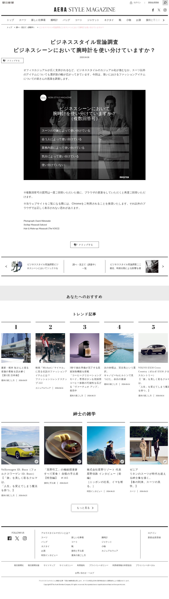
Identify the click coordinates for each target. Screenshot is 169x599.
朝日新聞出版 (33, 565)
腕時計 (54, 20)
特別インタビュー (49, 555)
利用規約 (81, 565)
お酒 (138, 20)
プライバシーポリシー (98, 565)
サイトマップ (49, 565)
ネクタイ (109, 20)
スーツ (22, 20)
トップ (10, 20)
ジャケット (93, 20)
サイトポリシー (66, 565)
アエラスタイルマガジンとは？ (55, 533)
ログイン (137, 2)
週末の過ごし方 (78, 555)
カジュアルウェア (110, 551)
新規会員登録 (153, 2)
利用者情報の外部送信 (122, 565)
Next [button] (157, 20)
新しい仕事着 (38, 20)
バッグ (66, 20)
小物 (128, 20)
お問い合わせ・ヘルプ (84, 573)
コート (78, 20)
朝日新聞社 (19, 565)
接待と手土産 (77, 551)
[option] (7, 20)
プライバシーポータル (145, 565)
